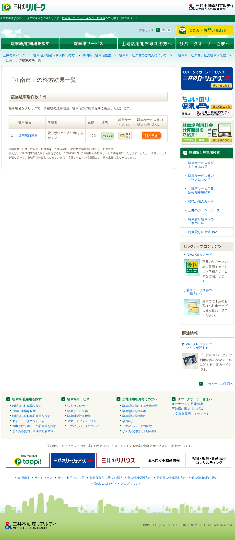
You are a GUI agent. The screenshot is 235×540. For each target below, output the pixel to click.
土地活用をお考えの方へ (139, 399)
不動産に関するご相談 (187, 409)
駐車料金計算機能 (79, 416)
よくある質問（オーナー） (191, 413)
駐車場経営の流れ (134, 416)
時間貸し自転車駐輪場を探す (31, 416)
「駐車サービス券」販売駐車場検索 (200, 55)
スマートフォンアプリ (82, 421)
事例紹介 (128, 421)
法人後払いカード (79, 406)
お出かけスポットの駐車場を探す (34, 426)
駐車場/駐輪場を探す (27, 399)
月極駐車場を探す (24, 411)
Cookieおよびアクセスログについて (117, 483)
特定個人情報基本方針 (171, 477)
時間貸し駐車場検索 (96, 55)
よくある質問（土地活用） (140, 431)
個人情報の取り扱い (204, 477)
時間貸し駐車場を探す (27, 406)
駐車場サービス (78, 399)
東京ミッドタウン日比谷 (28, 421)
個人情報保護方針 (139, 477)
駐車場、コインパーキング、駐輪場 (83, 18)
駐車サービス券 (77, 411)
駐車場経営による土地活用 (140, 406)
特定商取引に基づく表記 (106, 477)
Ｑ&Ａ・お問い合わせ (208, 30)
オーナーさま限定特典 (187, 404)
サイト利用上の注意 (71, 477)
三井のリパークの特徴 (137, 426)
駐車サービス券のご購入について (143, 55)
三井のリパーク (14, 55)
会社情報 (23, 477)
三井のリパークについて (83, 426)
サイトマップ (43, 477)
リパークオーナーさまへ (194, 399)
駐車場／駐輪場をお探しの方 (54, 55)
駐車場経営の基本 (134, 411)
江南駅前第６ (27, 135)
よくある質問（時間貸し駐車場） (34, 431)
